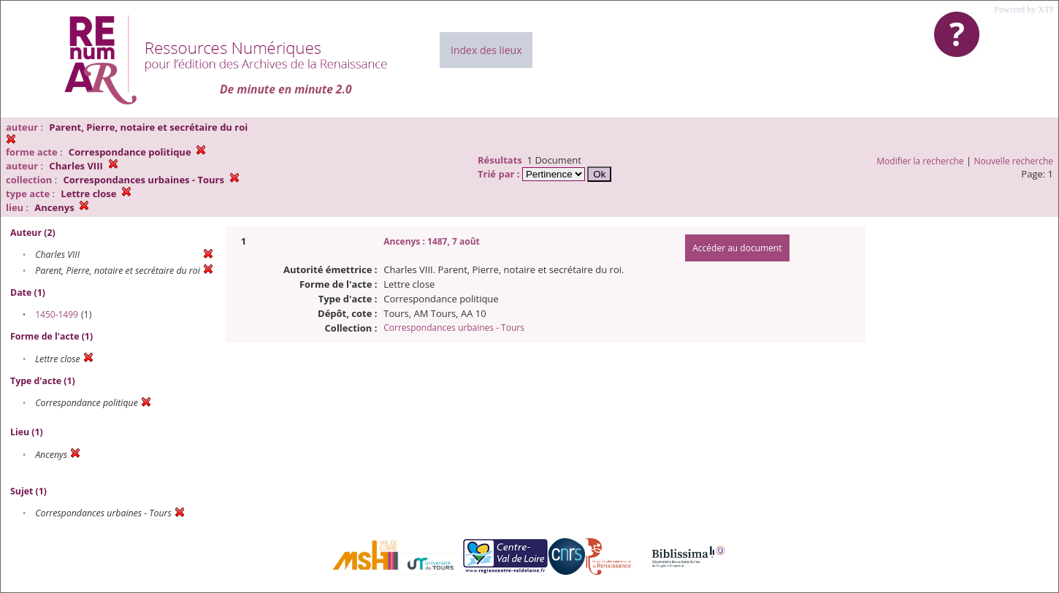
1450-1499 (56, 314)
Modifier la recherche (919, 161)
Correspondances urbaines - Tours (453, 327)
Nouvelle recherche (1014, 161)
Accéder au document (736, 248)
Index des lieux (486, 50)
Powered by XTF (1024, 9)
